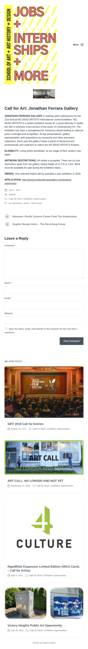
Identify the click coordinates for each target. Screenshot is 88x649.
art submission (15, 203)
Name (8, 283)
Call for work (36, 203)
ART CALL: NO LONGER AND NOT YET (35, 496)
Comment (10, 245)
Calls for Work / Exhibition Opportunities (27, 199)
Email (8, 298)
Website (9, 313)
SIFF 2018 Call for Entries (26, 439)
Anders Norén (48, 643)
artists (26, 203)
